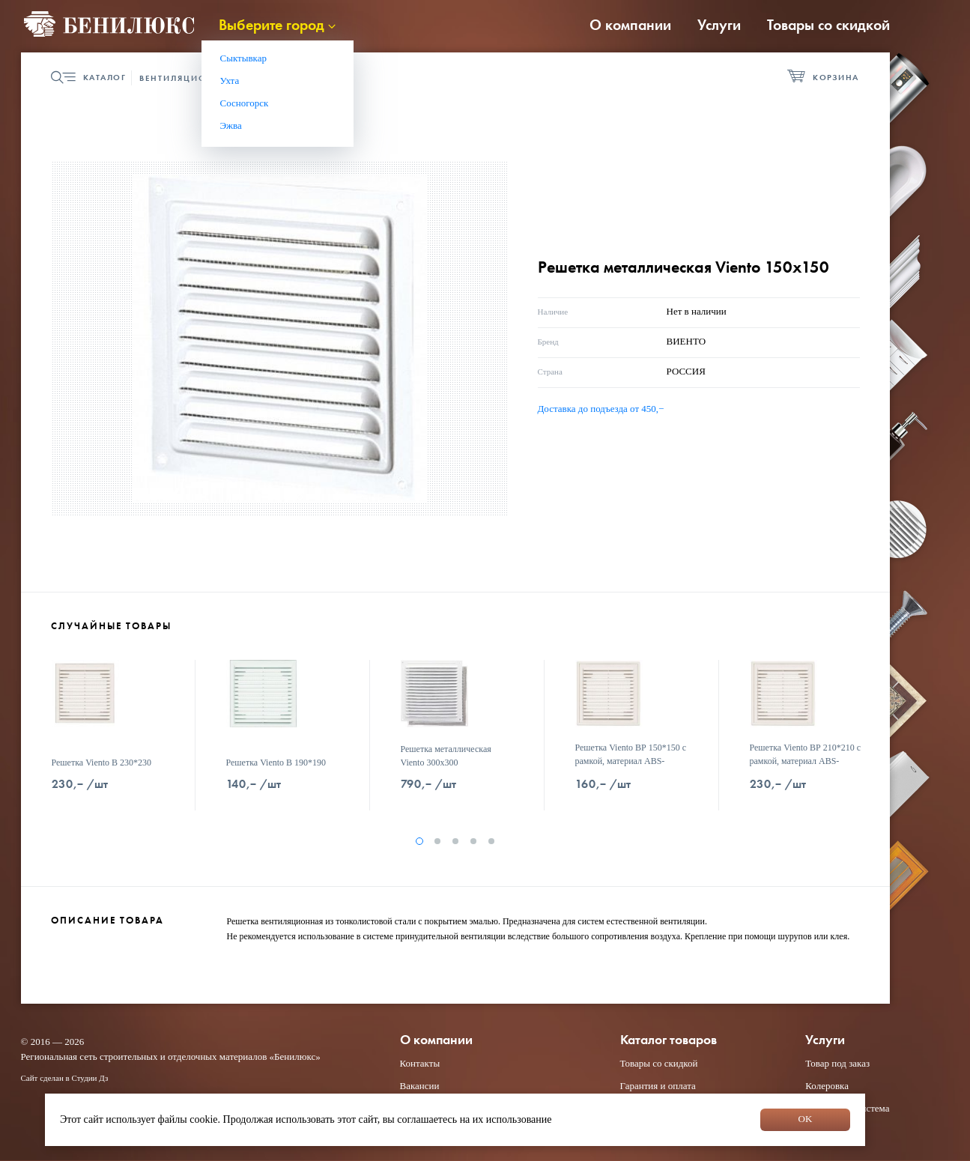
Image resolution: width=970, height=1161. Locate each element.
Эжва (231, 125)
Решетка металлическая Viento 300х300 (446, 756)
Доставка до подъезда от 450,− (601, 408)
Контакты (420, 1063)
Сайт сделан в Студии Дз (65, 1077)
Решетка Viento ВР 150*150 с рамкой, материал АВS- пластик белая (631, 761)
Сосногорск (244, 103)
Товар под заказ (837, 1063)
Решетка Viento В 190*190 (276, 762)
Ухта (230, 80)
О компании (630, 24)
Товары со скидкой (828, 24)
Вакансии (420, 1085)
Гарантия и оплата (658, 1085)
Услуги (719, 24)
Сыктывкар (243, 58)
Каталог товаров (668, 1040)
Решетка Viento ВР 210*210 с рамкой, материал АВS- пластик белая (805, 761)
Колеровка (827, 1085)
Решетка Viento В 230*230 (102, 762)
